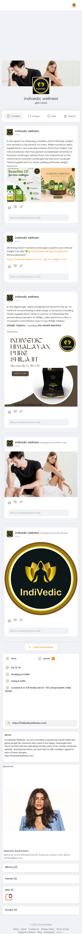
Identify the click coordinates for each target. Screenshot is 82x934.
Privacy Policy (47, 929)
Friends (9, 878)
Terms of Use (62, 929)
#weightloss (61, 251)
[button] (74, 5)
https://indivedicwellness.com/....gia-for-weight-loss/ (37, 259)
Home (16, 929)
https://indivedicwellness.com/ (29, 723)
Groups (9, 910)
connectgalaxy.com (13, 858)
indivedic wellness (41, 98)
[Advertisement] (41, 36)
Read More (12, 166)
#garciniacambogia (42, 251)
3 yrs (17, 134)
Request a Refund (26, 932)
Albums (9, 867)
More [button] (60, 932)
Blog (40, 932)
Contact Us (33, 929)
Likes (7, 890)
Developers (49, 932)
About (24, 929)
